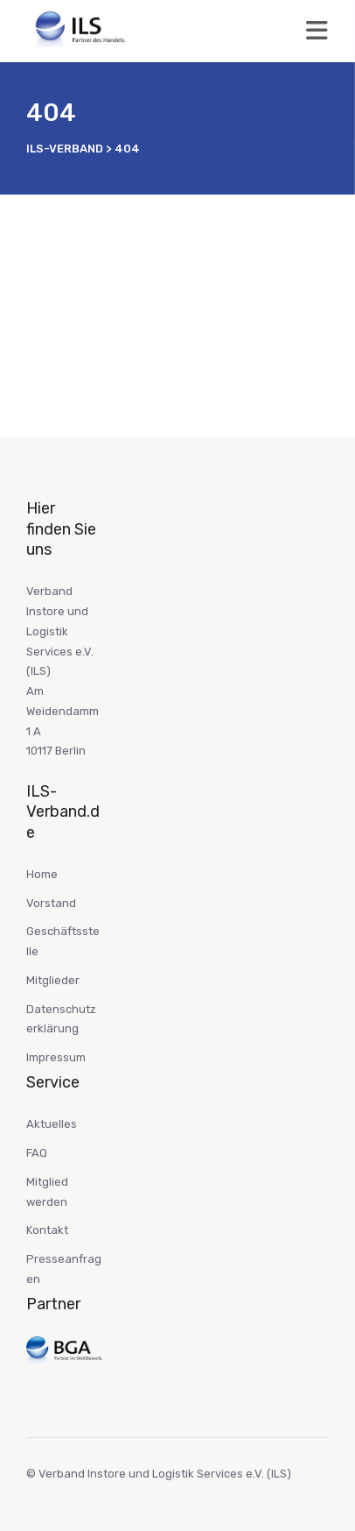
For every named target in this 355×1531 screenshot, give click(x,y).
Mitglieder (53, 980)
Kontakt (47, 1230)
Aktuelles (51, 1124)
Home (42, 874)
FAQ (36, 1152)
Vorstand (51, 903)
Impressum (56, 1057)
